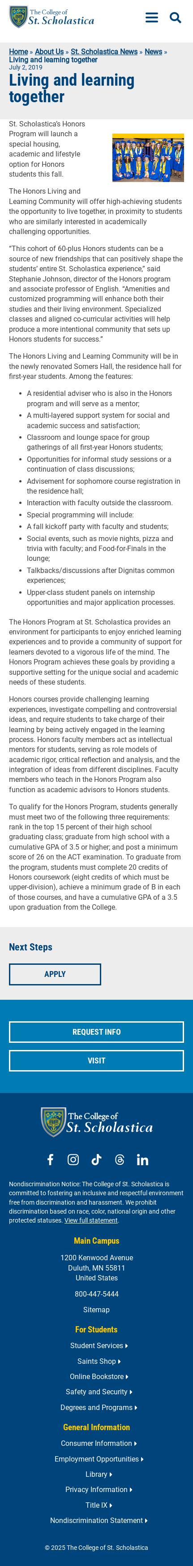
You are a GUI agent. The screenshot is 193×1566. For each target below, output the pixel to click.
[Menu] (155, 17)
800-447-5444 (97, 1294)
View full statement (91, 1220)
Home (18, 52)
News (153, 52)
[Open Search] (175, 18)
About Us (49, 52)
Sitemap (96, 1310)
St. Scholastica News (104, 52)
